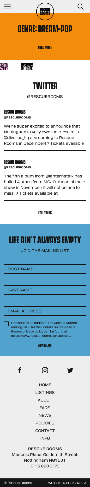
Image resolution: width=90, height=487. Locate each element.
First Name (20, 269)
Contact (45, 430)
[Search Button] (80, 6)
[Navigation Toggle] (9, 6)
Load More (45, 47)
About (45, 400)
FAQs (45, 407)
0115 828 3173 (45, 466)
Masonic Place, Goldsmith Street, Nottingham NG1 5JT (45, 457)
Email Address (25, 311)
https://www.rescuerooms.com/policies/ (41, 335)
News (45, 415)
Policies (45, 423)
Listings (45, 392)
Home (45, 384)
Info (45, 438)
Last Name (20, 290)
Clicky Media (76, 483)
